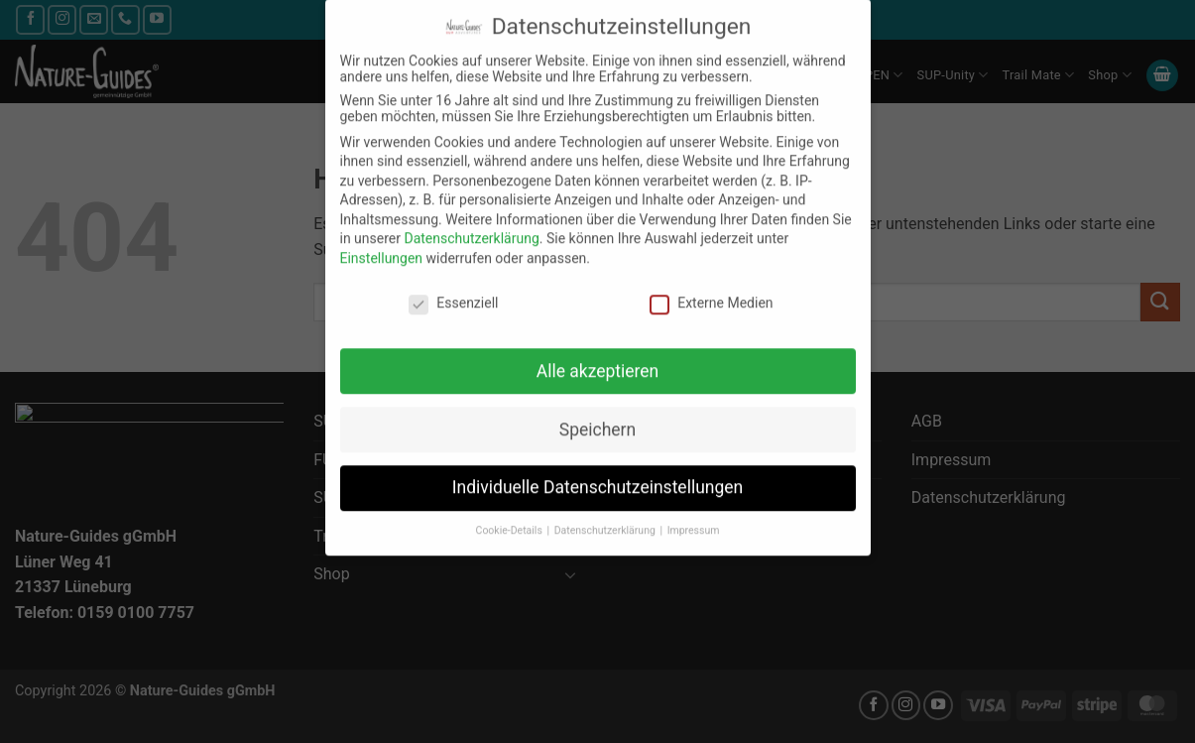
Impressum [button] (693, 515)
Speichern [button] (597, 414)
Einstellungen (381, 243)
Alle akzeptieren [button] (598, 355)
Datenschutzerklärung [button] (606, 515)
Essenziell (453, 288)
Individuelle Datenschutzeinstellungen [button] (597, 472)
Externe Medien (711, 288)
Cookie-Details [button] (510, 515)
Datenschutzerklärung (471, 223)
